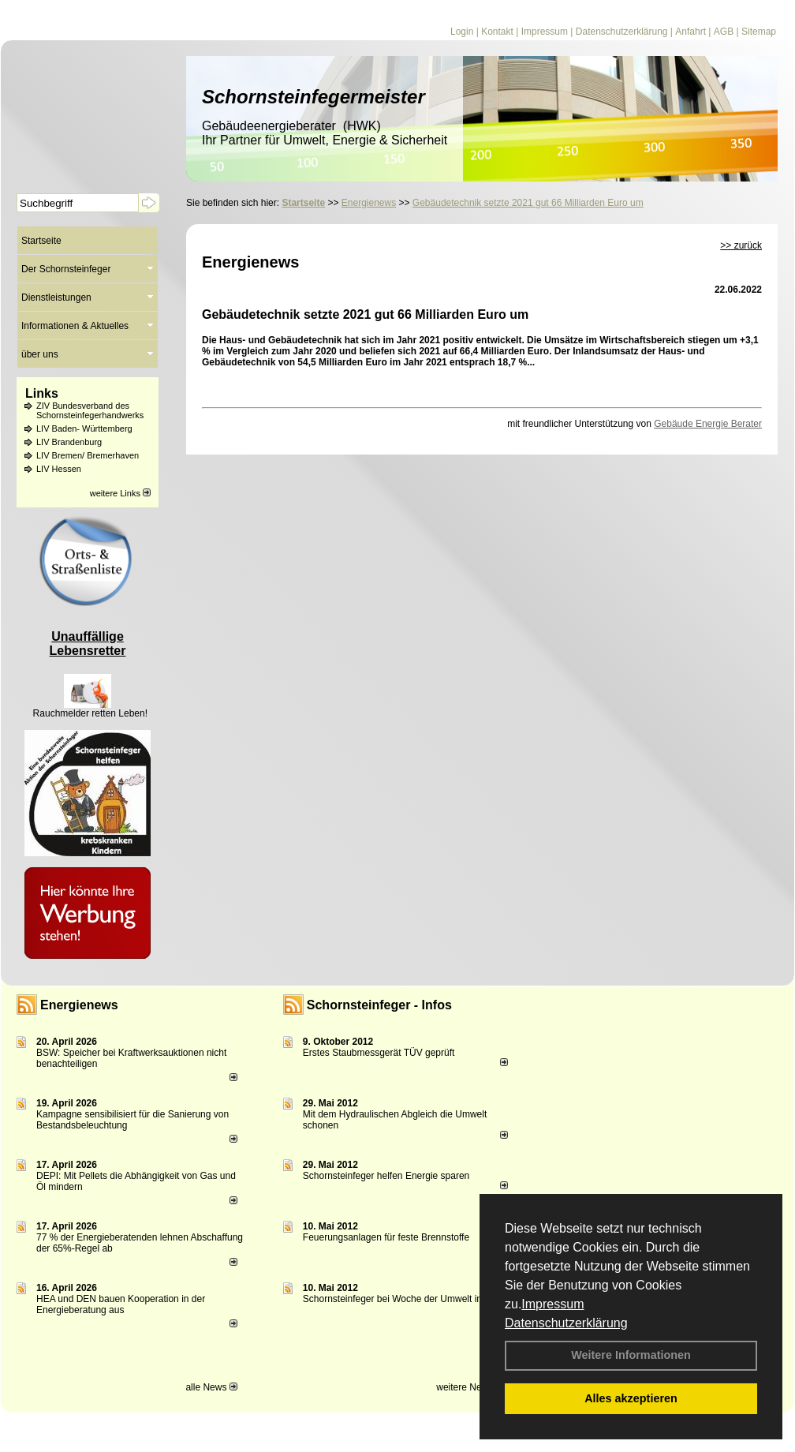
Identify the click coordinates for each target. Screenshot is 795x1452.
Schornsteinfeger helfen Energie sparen (386, 1175)
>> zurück (741, 245)
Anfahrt (690, 31)
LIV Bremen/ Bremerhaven (87, 455)
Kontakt (497, 31)
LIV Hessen (58, 468)
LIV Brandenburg (69, 442)
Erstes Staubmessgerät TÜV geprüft (379, 1052)
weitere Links (120, 493)
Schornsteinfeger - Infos (379, 1005)
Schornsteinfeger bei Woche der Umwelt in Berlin (406, 1298)
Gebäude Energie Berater (708, 423)
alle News (211, 1387)
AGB (723, 31)
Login (461, 31)
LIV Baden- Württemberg (84, 428)
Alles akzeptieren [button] (630, 1398)
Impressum (552, 1304)
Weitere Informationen (631, 1355)
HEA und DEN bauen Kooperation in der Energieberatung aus (120, 1304)
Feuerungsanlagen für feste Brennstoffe (386, 1237)
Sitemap (758, 31)
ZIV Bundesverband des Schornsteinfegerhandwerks (90, 410)
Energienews (79, 1005)
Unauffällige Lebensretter (88, 643)
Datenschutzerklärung (566, 1323)
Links (41, 393)
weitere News (469, 1387)
